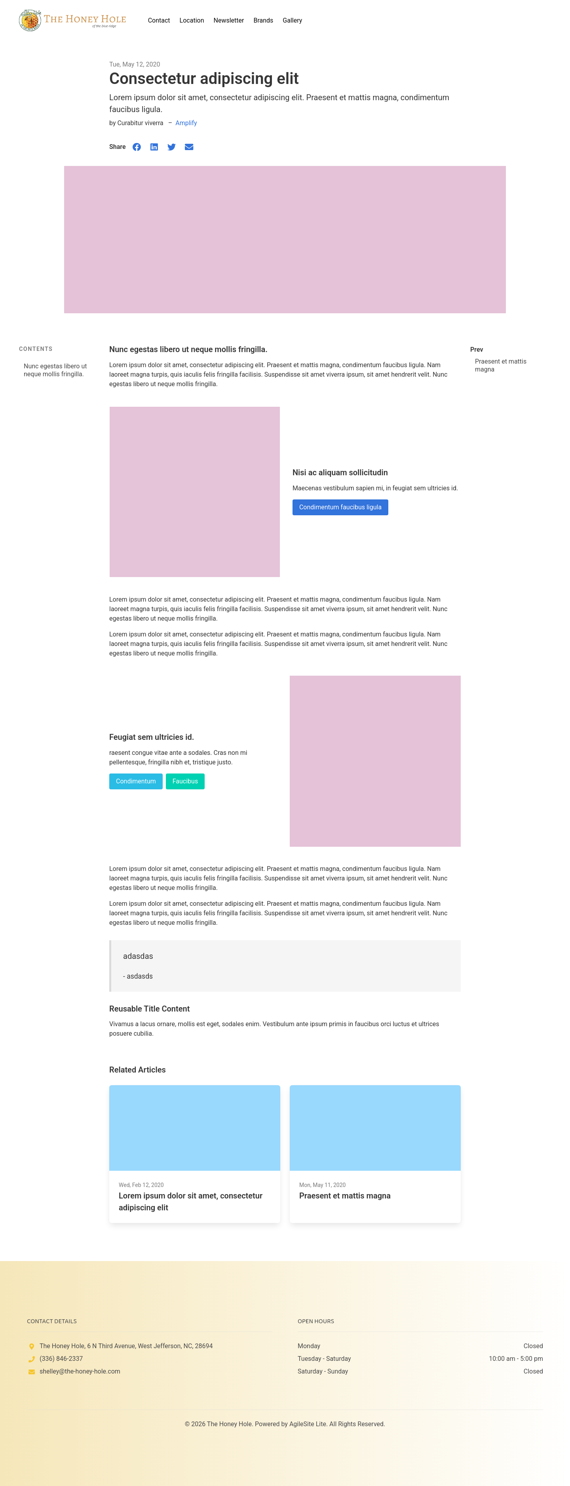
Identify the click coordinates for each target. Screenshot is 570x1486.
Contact (159, 20)
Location (192, 20)
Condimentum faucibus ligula (340, 507)
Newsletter (229, 20)
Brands (263, 20)
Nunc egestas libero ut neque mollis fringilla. (55, 370)
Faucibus (185, 781)
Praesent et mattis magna (500, 365)
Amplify (186, 123)
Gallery (292, 20)
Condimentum (136, 781)
